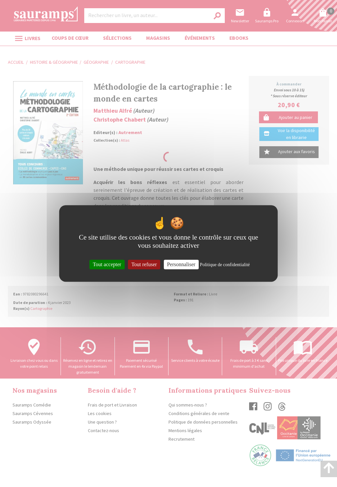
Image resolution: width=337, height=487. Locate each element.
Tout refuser (144, 264)
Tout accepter (107, 264)
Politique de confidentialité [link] (225, 264)
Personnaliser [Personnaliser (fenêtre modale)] (181, 264)
